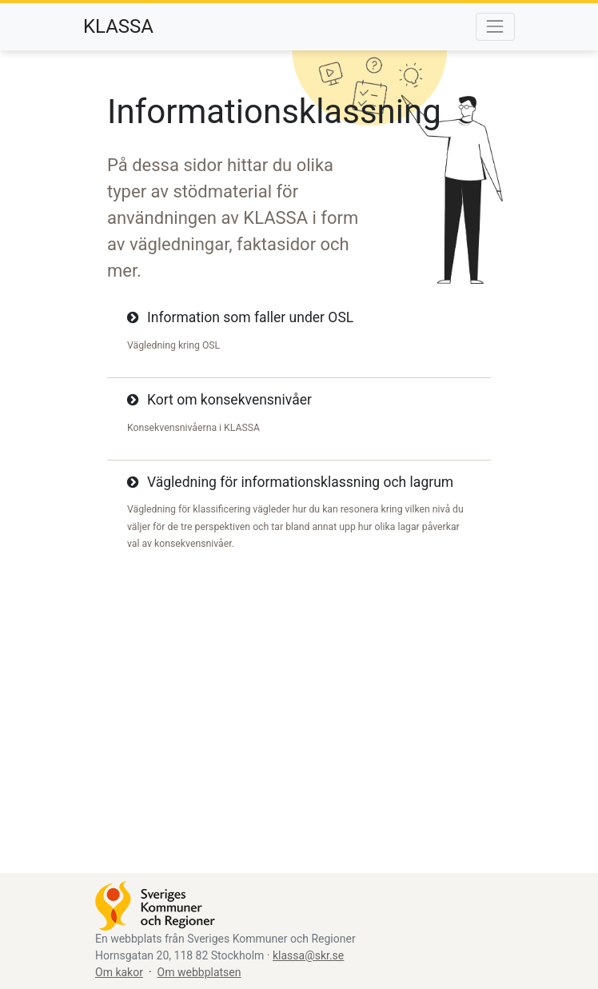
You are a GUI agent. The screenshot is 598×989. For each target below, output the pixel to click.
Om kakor (119, 972)
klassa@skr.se (308, 955)
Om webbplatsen (199, 972)
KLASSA (118, 26)
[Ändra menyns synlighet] (495, 27)
